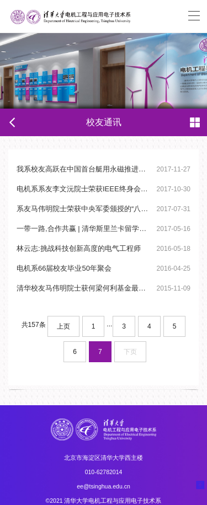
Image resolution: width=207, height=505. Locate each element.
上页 (63, 326)
